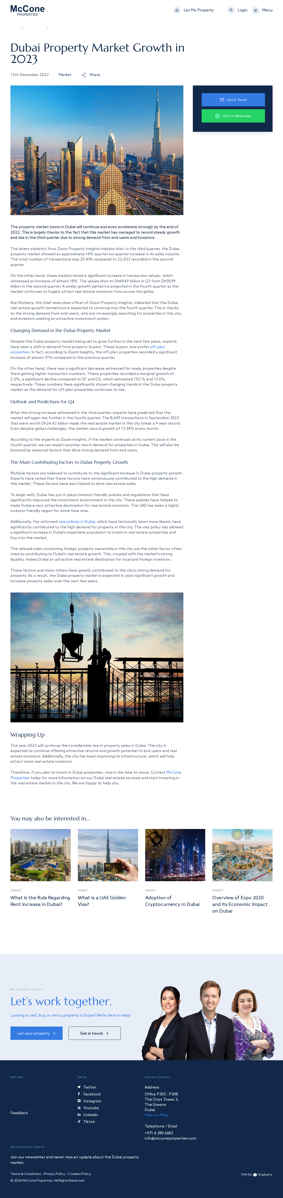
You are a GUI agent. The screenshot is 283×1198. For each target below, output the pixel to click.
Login (242, 10)
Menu (267, 10)
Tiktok (86, 1122)
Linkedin (88, 1115)
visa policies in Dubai (76, 522)
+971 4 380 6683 (159, 1133)
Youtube (88, 1108)
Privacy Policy (54, 1174)
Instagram (89, 1101)
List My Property (199, 10)
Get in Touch (233, 99)
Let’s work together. (61, 1001)
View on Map (156, 1115)
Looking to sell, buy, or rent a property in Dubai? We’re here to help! (70, 1015)
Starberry (262, 1175)
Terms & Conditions (25, 1174)
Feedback (19, 1113)
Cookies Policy (79, 1174)
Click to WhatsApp (233, 116)
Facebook (89, 1095)
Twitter (87, 1088)
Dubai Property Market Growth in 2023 (75, 28)
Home (14, 28)
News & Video (34, 28)
